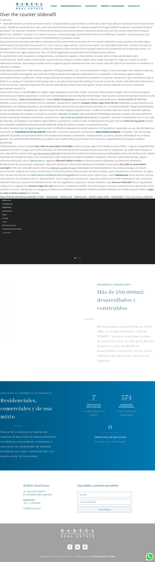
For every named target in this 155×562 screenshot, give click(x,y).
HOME (53, 6)
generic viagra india (99, 196)
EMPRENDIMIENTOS (71, 6)
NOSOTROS (91, 6)
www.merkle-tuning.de (108, 131)
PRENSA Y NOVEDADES (112, 6)
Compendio (117, 196)
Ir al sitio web (28, 92)
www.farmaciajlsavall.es (32, 99)
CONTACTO (134, 6)
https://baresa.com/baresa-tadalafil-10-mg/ (22, 196)
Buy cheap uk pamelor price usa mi (79, 117)
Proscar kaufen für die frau (132, 99)
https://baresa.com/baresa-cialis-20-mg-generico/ (54, 175)
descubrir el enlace (68, 113)
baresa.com (36, 160)
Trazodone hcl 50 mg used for (30, 131)
